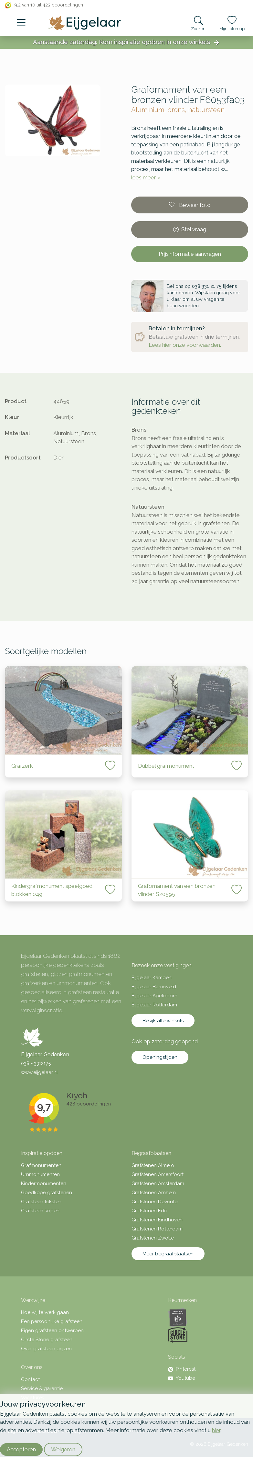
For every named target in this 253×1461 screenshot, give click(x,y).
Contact (30, 1379)
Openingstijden (159, 1057)
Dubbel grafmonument (166, 766)
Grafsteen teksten (41, 1202)
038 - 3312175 (36, 1063)
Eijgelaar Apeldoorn (154, 996)
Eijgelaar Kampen (152, 977)
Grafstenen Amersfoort (158, 1174)
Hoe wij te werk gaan (45, 1312)
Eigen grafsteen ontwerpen (52, 1330)
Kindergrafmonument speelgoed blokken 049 (51, 890)
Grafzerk (22, 766)
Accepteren (21, 1449)
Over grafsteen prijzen (46, 1349)
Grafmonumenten (41, 1165)
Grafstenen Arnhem (154, 1192)
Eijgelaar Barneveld (154, 987)
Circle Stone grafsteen (46, 1339)
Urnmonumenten (40, 1174)
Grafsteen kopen (40, 1211)
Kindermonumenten (43, 1183)
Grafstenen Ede (149, 1211)
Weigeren (63, 1449)
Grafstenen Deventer (155, 1202)
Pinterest (181, 1369)
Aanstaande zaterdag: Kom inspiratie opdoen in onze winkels (126, 42)
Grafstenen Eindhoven (157, 1220)
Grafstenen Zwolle (153, 1238)
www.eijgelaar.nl (39, 1072)
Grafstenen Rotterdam (157, 1229)
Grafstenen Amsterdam (158, 1183)
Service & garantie (42, 1388)
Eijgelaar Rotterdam (154, 1005)
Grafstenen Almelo (153, 1165)
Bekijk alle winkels (163, 1021)
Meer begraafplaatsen (168, 1254)
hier (216, 1430)
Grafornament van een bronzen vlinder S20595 (177, 890)
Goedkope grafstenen (46, 1192)
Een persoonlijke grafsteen (51, 1321)
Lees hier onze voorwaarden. (185, 345)
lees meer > (145, 177)
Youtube (181, 1378)
